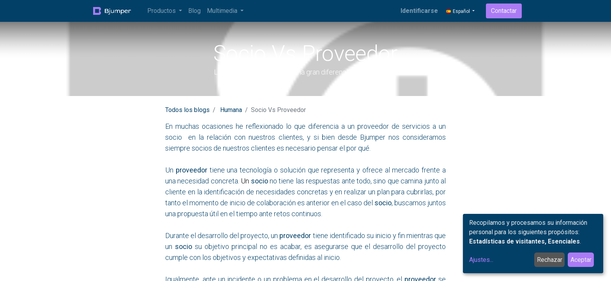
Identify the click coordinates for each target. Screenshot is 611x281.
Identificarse (419, 10)
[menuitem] (194, 11)
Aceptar (581, 259)
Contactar (504, 10)
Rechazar (549, 259)
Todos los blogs (187, 110)
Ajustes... (481, 259)
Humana (231, 110)
